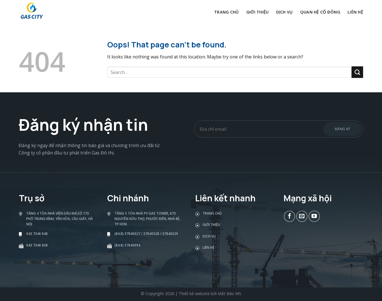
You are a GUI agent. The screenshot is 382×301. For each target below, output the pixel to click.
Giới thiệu (257, 12)
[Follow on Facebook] (289, 216)
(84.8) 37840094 (127, 245)
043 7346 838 (37, 245)
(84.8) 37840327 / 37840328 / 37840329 (146, 233)
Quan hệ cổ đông (320, 12)
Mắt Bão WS (229, 293)
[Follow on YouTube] (314, 216)
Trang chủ (226, 12)
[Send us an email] (302, 216)
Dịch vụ (284, 12)
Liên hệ (355, 12)
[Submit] (357, 72)
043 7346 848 (37, 233)
